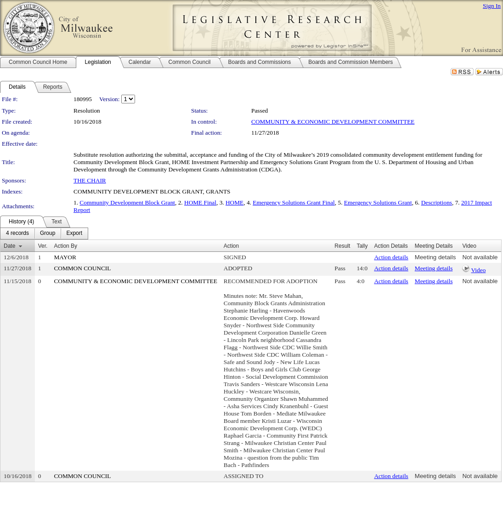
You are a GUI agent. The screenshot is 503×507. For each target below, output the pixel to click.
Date (9, 246)
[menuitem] (17, 233)
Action (231, 246)
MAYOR (65, 257)
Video (478, 270)
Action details (391, 257)
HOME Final (200, 202)
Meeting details (435, 257)
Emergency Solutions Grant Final (294, 202)
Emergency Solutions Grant (378, 202)
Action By (65, 246)
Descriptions (436, 202)
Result (342, 246)
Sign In (492, 5)
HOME (234, 202)
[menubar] (44, 233)
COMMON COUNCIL (82, 268)
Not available (479, 257)
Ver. (43, 246)
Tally (361, 246)
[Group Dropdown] (47, 233)
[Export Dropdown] (74, 233)
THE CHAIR (89, 180)
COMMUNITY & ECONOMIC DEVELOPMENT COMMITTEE (332, 121)
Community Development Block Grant (127, 202)
